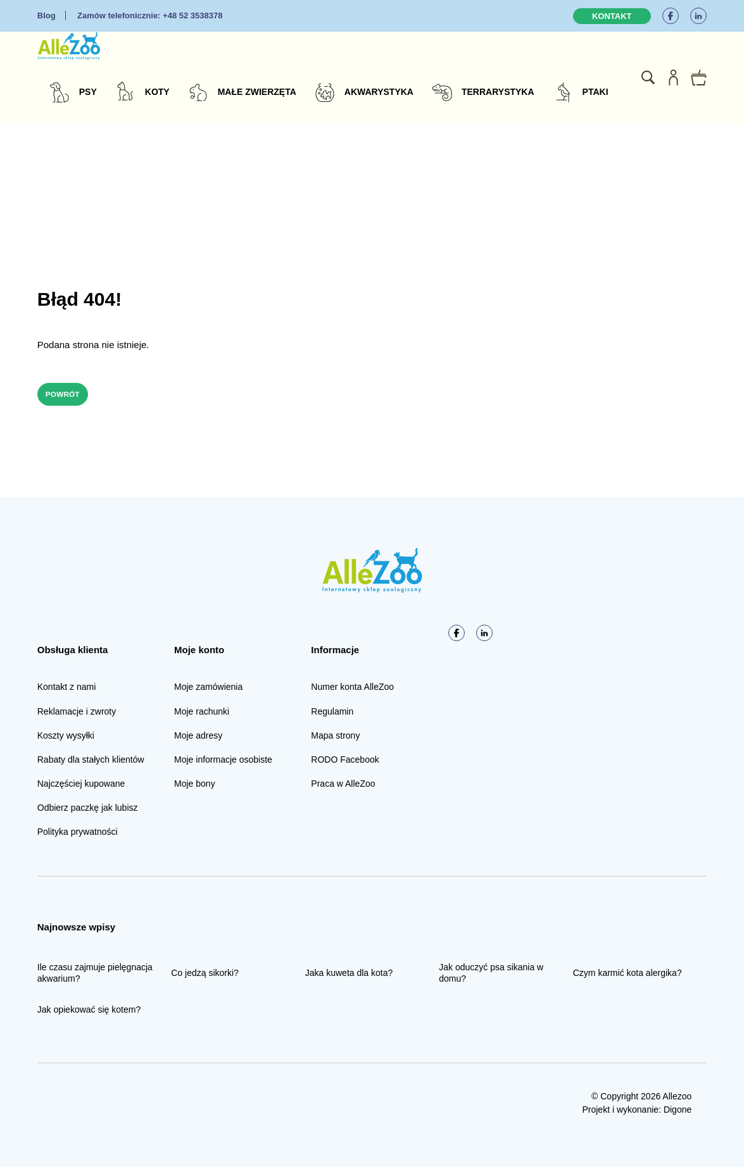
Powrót (68, 395)
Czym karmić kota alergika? (627, 975)
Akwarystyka (378, 92)
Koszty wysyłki (65, 737)
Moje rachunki (201, 713)
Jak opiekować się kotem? (89, 1011)
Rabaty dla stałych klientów (90, 761)
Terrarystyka (498, 92)
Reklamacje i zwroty (76, 713)
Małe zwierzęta (257, 92)
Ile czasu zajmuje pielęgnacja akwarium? (95, 974)
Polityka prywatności (77, 833)
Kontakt (612, 16)
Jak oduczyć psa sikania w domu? (491, 974)
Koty (157, 92)
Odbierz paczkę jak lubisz (87, 809)
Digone (677, 1111)
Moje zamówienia (208, 689)
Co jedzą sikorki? (205, 975)
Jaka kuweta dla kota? (349, 975)
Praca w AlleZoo (343, 785)
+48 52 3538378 (149, 15)
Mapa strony (335, 737)
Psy (88, 92)
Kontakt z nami (66, 689)
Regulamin (332, 713)
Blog (46, 15)
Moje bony (194, 785)
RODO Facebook (345, 761)
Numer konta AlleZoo (352, 689)
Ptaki (595, 92)
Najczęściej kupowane (81, 785)
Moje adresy (198, 737)
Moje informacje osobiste (223, 761)
